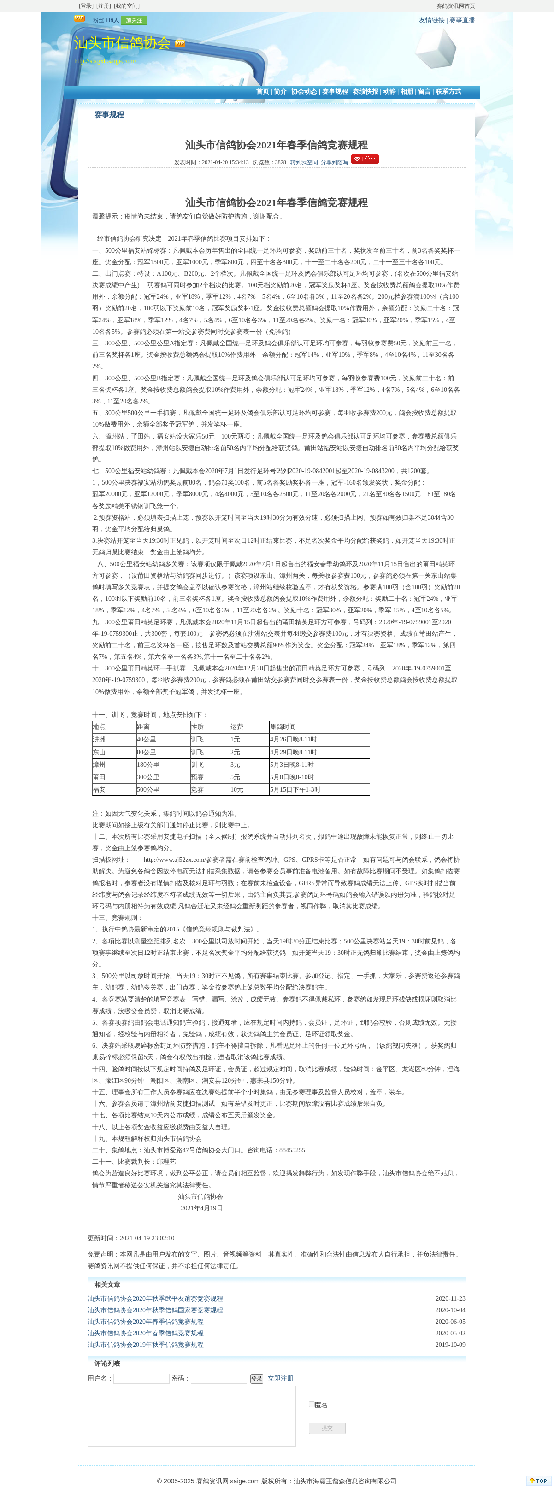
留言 (424, 91)
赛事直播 (462, 20)
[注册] (103, 6)
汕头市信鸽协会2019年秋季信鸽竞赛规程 (146, 1344)
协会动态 (304, 91)
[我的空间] (127, 6)
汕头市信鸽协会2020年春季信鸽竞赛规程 (146, 1321)
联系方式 (448, 91)
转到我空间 (304, 162)
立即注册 (281, 1378)
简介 (280, 91)
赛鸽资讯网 (212, 1481)
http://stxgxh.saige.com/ (105, 61)
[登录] (86, 6)
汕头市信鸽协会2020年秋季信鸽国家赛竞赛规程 (155, 1310)
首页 (262, 91)
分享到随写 (334, 162)
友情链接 (432, 20)
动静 (389, 91)
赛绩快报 (365, 91)
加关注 (134, 20)
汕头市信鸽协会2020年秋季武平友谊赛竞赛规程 (155, 1298)
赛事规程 (335, 91)
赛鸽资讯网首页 (455, 6)
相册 (407, 91)
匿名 (321, 1405)
